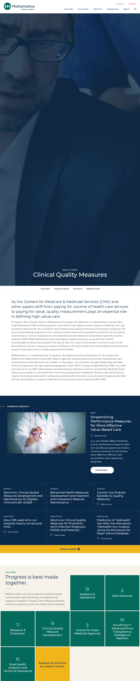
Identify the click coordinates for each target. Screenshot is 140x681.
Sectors (68, 9)
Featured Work (61, 289)
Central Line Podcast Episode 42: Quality (111, 496)
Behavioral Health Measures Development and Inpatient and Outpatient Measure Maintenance (69, 497)
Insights (97, 9)
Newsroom (112, 9)
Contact (132, 4)
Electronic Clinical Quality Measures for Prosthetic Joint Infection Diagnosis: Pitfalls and (68, 525)
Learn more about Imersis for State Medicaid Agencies (87, 628)
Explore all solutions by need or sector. (52, 664)
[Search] (135, 9)
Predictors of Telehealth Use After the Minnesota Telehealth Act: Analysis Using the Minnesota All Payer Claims (114, 526)
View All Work (70, 549)
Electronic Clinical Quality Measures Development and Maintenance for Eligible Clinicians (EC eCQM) (23, 497)
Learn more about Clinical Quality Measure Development (52, 628)
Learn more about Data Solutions (122, 592)
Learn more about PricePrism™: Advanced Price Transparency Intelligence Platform (122, 628)
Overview (45, 289)
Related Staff (93, 289)
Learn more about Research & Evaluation (18, 628)
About (126, 9)
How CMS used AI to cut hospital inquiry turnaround (23, 523)
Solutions (83, 9)
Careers (120, 4)
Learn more (102, 470)
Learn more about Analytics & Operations (87, 592)
